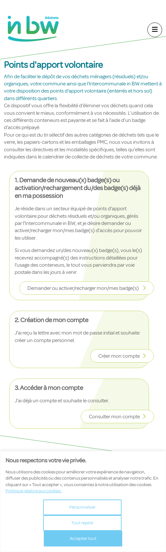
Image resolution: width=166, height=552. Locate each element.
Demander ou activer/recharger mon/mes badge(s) (83, 288)
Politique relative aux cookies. (34, 491)
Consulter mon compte (114, 416)
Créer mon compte (119, 356)
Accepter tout (83, 538)
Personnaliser (82, 507)
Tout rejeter (82, 523)
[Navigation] (154, 29)
